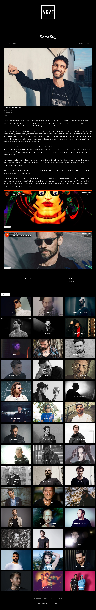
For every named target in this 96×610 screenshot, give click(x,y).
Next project (85, 43)
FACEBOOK (37, 598)
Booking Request (48, 24)
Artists (34, 24)
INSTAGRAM (48, 598)
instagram (7, 115)
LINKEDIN (59, 598)
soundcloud (8, 113)
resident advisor (9, 110)
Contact (61, 24)
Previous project (12, 43)
